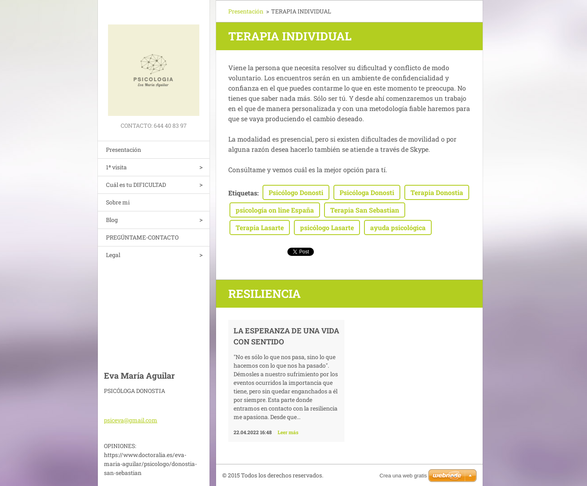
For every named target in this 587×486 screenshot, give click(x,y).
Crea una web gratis (403, 476)
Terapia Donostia (436, 192)
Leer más (288, 432)
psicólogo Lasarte (327, 227)
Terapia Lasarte (260, 227)
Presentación (123, 149)
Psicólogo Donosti (296, 192)
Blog (112, 220)
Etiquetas (242, 193)
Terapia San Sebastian (364, 210)
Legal (113, 255)
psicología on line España (275, 210)
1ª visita (116, 167)
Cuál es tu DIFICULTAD (136, 185)
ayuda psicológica (398, 227)
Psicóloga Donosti (367, 192)
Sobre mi (118, 202)
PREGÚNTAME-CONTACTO (142, 237)
